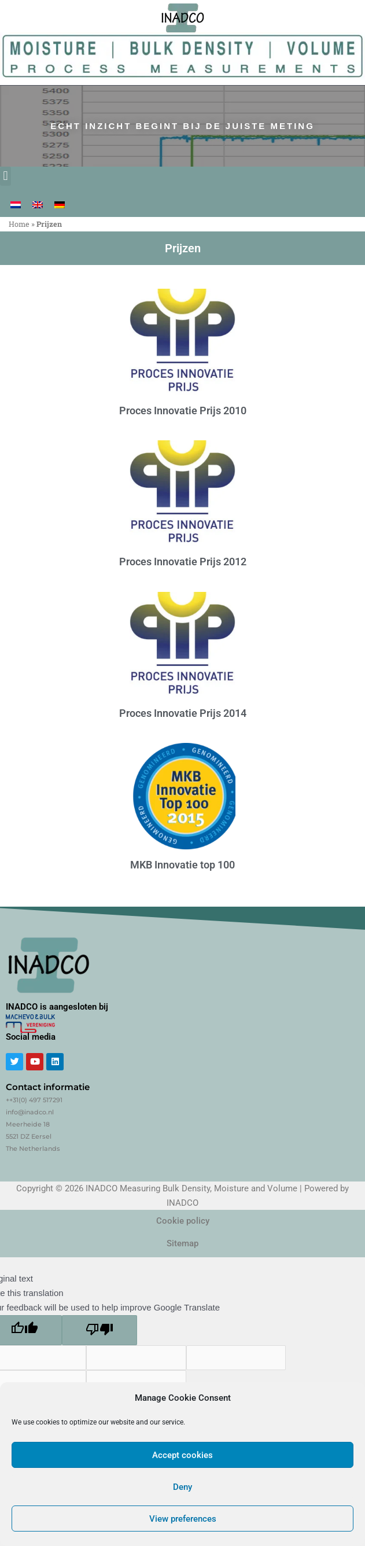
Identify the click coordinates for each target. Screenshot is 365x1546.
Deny (182, 1487)
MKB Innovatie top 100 (182, 865)
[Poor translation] (99, 1330)
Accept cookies (182, 1455)
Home (19, 224)
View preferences (182, 1519)
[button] (5, 176)
